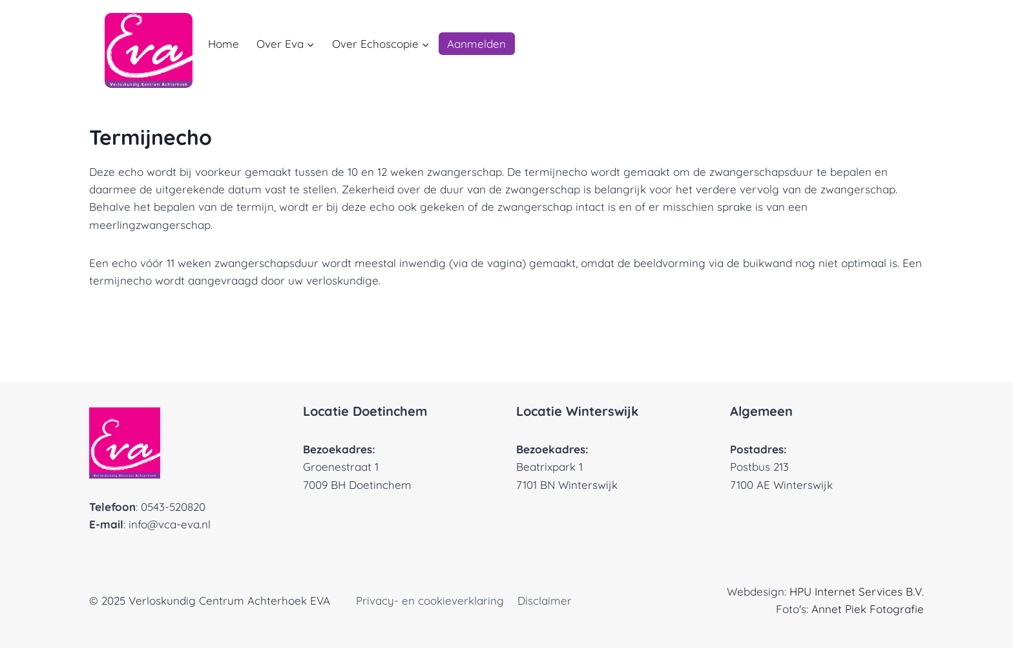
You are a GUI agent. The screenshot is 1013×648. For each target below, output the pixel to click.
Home (223, 43)
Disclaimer (544, 600)
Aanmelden (476, 43)
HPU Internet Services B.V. (856, 591)
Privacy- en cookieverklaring (430, 600)
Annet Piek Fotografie (867, 609)
